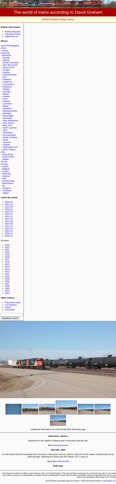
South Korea (8, 157)
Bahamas (6, 55)
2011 (7, 274)
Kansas (6, 101)
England (7, 188)
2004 (7, 291)
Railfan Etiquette (13, 31)
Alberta (6, 60)
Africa (3, 48)
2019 (7, 254)
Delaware (7, 86)
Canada (6, 58)
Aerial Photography (10, 45)
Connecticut (8, 84)
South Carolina (10, 137)
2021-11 (9, 216)
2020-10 (9, 236)
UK (3, 186)
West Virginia (9, 149)
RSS (48, 481)
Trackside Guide (12, 34)
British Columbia (11, 62)
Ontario (6, 70)
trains (71, 19)
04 (64, 461)
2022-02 (9, 211)
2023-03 (9, 204)
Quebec (6, 72)
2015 (7, 264)
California (7, 82)
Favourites (10, 309)
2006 (7, 286)
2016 (7, 262)
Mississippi (8, 115)
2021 (7, 250)
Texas (5, 140)
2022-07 (9, 209)
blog (63, 19)
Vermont (7, 142)
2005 (7, 288)
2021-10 (9, 219)
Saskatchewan (10, 74)
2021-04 (9, 228)
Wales (6, 193)
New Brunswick (10, 65)
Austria (5, 166)
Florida (6, 89)
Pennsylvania (9, 135)
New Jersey (8, 123)
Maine (6, 106)
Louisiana (7, 103)
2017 (7, 259)
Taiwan (5, 159)
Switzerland (7, 183)
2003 (7, 293)
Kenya (5, 50)
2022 (7, 247)
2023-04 (9, 202)
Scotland (7, 190)
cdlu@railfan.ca (109, 481)
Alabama (7, 79)
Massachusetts (10, 111)
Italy (4, 178)
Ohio (5, 130)
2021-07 (9, 226)
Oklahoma (8, 132)
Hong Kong (7, 154)
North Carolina (10, 128)
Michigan (7, 113)
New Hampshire (10, 120)
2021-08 (9, 224)
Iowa (5, 99)
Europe (4, 164)
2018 (7, 257)
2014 (7, 267)
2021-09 (9, 221)
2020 (7, 252)
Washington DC (10, 147)
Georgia (6, 91)
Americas (5, 53)
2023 (7, 245)
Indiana (6, 96)
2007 (7, 283)
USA (4, 77)
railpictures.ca (11, 36)
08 (67, 461)
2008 (7, 281)
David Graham (50, 19)
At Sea (4, 161)
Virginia (6, 144)
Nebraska (7, 118)
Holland (5, 176)
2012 (7, 271)
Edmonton (63, 445)
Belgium (6, 169)
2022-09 (9, 207)
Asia (3, 152)
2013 (7, 269)
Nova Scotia (9, 67)
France (5, 171)
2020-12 (9, 233)
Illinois (6, 94)
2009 (7, 279)
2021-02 (9, 231)
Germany (6, 173)
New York (7, 125)
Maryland (7, 108)
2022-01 (9, 214)
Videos (8, 307)
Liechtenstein (8, 181)
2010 (7, 276)
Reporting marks (13, 302)
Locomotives (11, 305)
